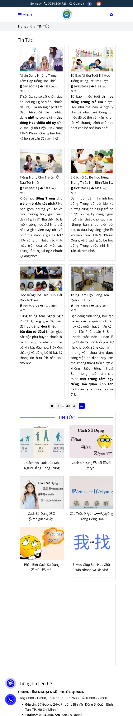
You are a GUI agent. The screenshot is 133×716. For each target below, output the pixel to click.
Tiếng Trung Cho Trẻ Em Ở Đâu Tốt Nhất (39, 180)
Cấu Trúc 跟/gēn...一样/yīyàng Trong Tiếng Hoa (91, 516)
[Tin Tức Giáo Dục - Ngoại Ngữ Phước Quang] (41, 59)
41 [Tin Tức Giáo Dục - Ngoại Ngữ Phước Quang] (75, 406)
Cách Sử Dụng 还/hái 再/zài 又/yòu (91, 465)
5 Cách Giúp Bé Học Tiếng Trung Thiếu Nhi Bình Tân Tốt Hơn (92, 180)
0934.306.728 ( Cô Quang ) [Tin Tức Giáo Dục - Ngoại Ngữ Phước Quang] (64, 3)
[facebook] (90, 3)
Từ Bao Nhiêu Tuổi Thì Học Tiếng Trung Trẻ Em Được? (90, 78)
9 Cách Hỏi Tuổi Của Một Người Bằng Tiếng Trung (42, 465)
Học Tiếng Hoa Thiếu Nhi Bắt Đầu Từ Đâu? (41, 297)
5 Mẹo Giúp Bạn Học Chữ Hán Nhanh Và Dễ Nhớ (91, 567)
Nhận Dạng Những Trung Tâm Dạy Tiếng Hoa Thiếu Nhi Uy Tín (39, 78)
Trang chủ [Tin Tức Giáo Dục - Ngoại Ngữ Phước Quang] (25, 26)
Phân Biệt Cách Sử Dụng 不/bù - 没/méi (41, 567)
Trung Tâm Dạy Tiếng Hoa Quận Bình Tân (90, 297)
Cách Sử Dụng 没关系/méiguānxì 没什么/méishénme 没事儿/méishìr (42, 516)
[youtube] (99, 3)
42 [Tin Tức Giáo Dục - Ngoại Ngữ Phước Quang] (81, 406)
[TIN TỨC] (66, 14)
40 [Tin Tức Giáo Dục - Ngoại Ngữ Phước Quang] (68, 406)
